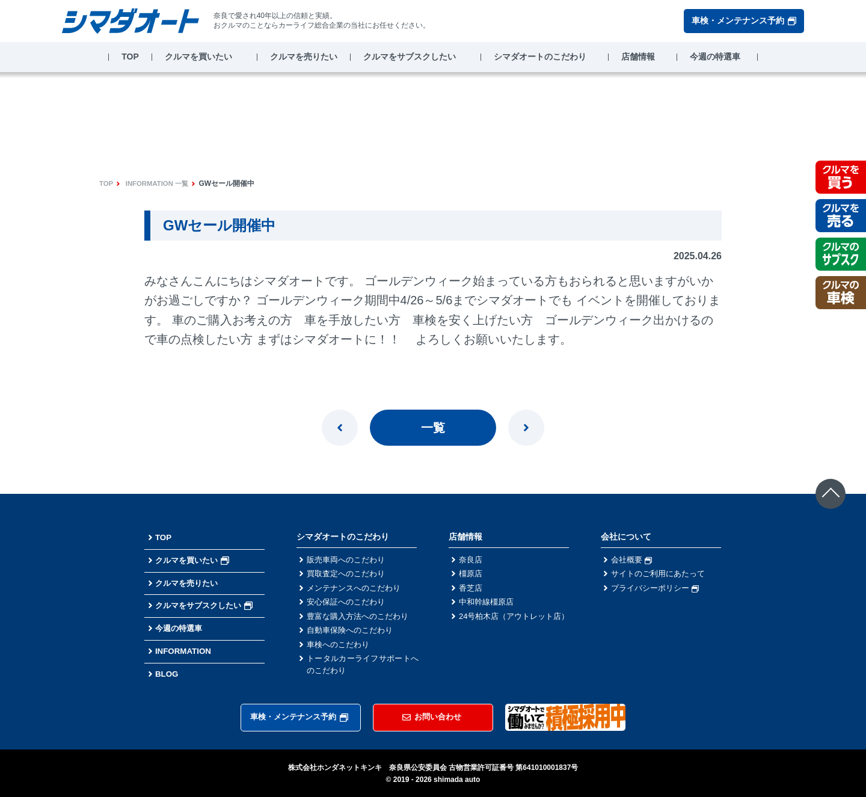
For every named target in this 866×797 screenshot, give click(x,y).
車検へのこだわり (340, 650)
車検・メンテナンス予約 (744, 20)
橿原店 (471, 575)
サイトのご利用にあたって (661, 575)
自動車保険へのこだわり (353, 635)
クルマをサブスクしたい (409, 56)
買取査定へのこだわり (349, 575)
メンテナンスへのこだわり (357, 590)
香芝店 (471, 590)
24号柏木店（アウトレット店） (515, 626)
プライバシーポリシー (658, 590)
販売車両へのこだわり (349, 560)
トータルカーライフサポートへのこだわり (363, 671)
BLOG (167, 674)
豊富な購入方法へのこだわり (361, 620)
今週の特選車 (715, 56)
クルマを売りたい (303, 56)
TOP (130, 56)
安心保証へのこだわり (349, 605)
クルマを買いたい (198, 56)
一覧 (433, 427)
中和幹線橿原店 (488, 605)
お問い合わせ (432, 716)
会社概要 (632, 560)
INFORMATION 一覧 (159, 183)
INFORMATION (184, 651)
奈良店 (471, 560)
